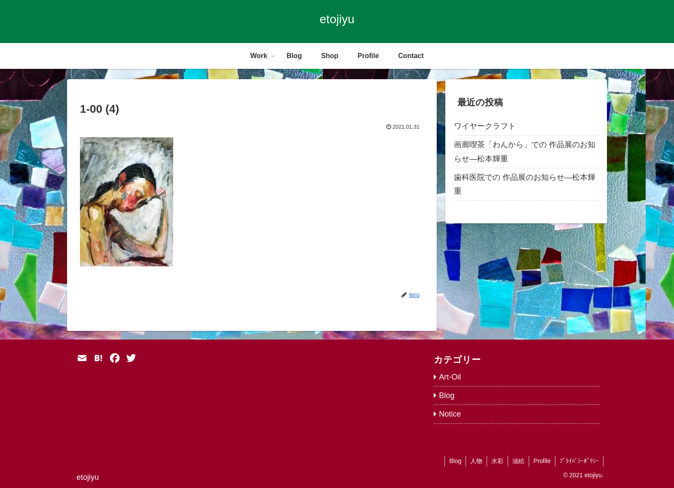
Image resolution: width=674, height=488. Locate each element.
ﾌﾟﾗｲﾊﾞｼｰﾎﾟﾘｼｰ (579, 460)
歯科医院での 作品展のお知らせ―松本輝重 (524, 184)
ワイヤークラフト (485, 126)
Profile (542, 460)
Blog (455, 460)
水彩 (497, 460)
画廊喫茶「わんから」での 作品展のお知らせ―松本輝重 (524, 151)
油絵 (518, 460)
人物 (476, 460)
